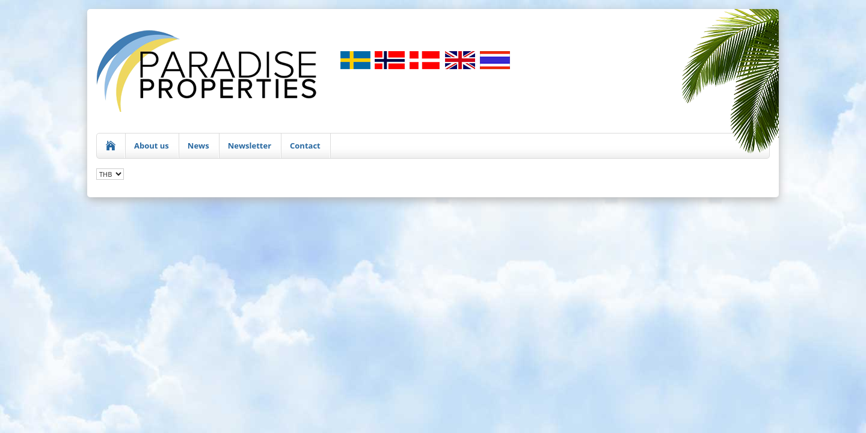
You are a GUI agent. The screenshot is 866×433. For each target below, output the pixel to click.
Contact (305, 145)
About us (151, 145)
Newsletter (249, 145)
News (198, 145)
